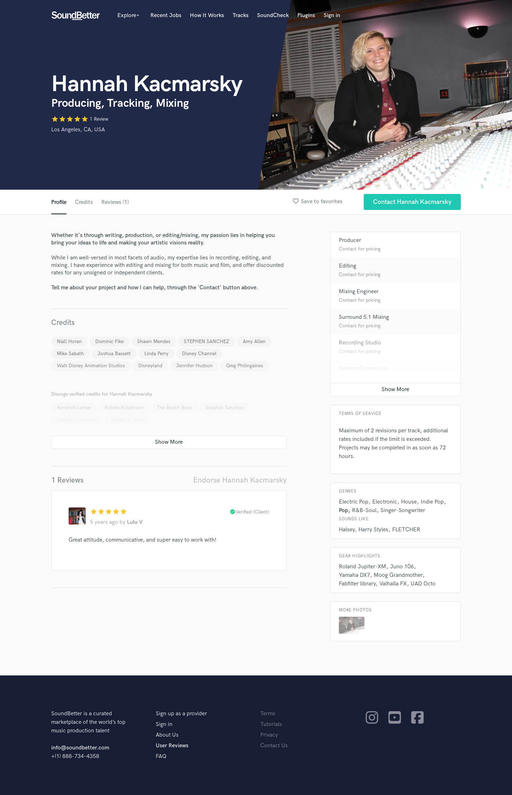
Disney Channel (199, 354)
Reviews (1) (115, 202)
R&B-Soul (364, 510)
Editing (347, 266)
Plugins (306, 15)
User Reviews (172, 745)
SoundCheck (273, 15)
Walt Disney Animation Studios (91, 366)
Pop (343, 510)
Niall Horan (69, 341)
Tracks (241, 15)
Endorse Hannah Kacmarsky (240, 480)
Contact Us (274, 745)
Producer (350, 240)
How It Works (207, 15)
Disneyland (150, 366)
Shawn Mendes (153, 341)
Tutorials (271, 724)
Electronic (384, 502)
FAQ (161, 756)
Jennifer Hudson (194, 366)
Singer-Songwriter (402, 510)
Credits (84, 202)
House (409, 502)
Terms (267, 713)
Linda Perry (156, 354)
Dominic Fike (109, 341)
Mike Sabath (70, 354)
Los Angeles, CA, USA (78, 129)
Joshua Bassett (114, 354)
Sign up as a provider (181, 713)
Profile (58, 202)
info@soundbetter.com (80, 747)
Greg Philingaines (244, 366)
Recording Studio (360, 342)
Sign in (332, 15)
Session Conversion (363, 368)
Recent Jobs (165, 15)
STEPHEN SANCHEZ (206, 341)
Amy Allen (254, 341)
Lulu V (135, 522)
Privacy (269, 735)
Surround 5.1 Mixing (364, 317)
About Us (167, 735)
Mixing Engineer (359, 291)
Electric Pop (353, 502)
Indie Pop (432, 502)
